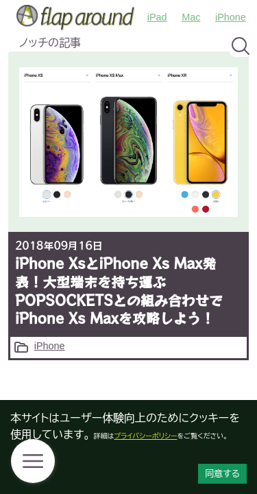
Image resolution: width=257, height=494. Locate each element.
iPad (157, 17)
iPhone (230, 17)
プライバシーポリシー (145, 436)
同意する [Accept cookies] (222, 474)
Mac (191, 17)
